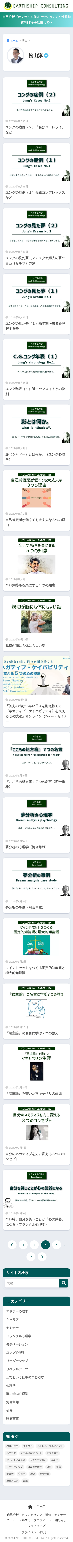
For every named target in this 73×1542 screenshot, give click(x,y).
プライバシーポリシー (36, 1532)
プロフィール (42, 1520)
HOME (36, 1507)
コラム (11, 1520)
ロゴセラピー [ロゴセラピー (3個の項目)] (35, 1466)
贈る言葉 (12, 1418)
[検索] (63, 1283)
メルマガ (25, 1520)
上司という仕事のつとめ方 (25, 1377)
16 (31, 1257)
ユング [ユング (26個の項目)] (54, 1460)
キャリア (12, 1319)
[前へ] (12, 1244)
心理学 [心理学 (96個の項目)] (21, 1473)
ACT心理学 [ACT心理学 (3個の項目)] (12, 1446)
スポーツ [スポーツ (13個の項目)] (11, 1453)
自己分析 (13, 1514)
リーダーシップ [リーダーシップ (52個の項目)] (14, 1466)
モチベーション (17, 1344)
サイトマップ (36, 1525)
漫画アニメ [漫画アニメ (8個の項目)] (12, 1480)
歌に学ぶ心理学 (17, 1394)
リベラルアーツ (17, 1369)
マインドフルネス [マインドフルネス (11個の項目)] (15, 1460)
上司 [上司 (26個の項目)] (49, 1466)
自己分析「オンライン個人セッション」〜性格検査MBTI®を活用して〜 (36, 19)
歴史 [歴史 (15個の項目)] (32, 1473)
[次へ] (42, 1256)
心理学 (11, 1385)
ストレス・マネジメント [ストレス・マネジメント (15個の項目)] (50, 1446)
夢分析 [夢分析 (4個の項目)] (9, 1473)
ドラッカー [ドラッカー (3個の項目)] (52, 1453)
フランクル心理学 (18, 1336)
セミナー (12, 1327)
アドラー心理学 (17, 1311)
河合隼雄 (12, 1402)
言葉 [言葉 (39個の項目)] (25, 1480)
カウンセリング (32, 1514)
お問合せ (60, 1520)
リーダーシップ (17, 1360)
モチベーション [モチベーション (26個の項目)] (38, 1460)
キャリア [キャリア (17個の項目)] (28, 1446)
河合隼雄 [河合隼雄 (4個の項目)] (44, 1473)
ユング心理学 (15, 1352)
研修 (9, 1410)
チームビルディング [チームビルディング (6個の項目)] (31, 1453)
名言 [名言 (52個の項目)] (58, 1466)
